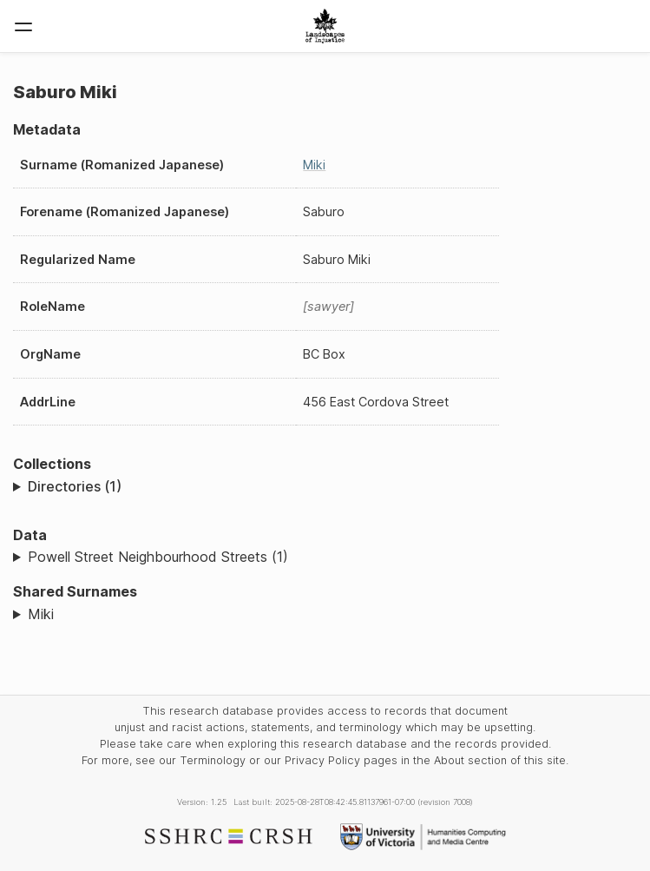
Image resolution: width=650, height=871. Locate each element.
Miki (314, 164)
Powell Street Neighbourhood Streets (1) (158, 556)
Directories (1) (74, 486)
